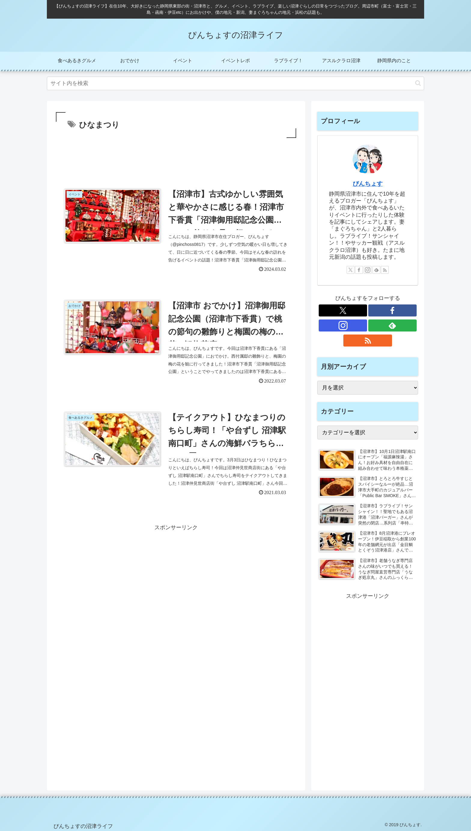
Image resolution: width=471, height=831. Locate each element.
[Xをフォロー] (350, 270)
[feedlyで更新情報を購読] (376, 270)
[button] (418, 83)
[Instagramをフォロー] (368, 270)
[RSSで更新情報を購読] (385, 270)
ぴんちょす (368, 183)
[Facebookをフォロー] (359, 270)
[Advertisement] (176, 156)
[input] (235, 83)
